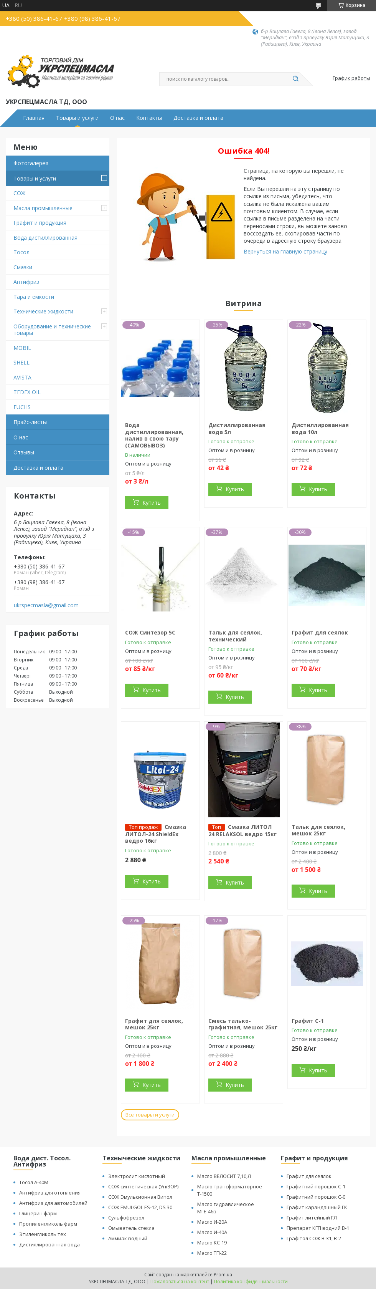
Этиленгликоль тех (42, 1234)
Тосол (21, 252)
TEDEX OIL (27, 392)
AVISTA (22, 377)
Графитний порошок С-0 (316, 1196)
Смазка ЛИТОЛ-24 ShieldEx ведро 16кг (155, 834)
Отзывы (23, 452)
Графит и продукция (39, 222)
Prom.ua (223, 1274)
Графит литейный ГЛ (312, 1217)
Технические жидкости (43, 311)
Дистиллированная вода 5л (237, 428)
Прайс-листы (30, 422)
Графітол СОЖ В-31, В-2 (314, 1238)
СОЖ (19, 193)
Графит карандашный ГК (317, 1207)
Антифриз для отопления (50, 1192)
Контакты (149, 118)
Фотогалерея (30, 163)
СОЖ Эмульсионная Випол (140, 1196)
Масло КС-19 (212, 1242)
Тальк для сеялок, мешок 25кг (318, 830)
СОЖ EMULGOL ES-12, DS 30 (140, 1207)
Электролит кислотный (136, 1176)
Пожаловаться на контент (179, 1281)
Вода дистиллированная (45, 237)
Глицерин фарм (38, 1213)
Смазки (22, 267)
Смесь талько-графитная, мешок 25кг (242, 1024)
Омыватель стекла (131, 1227)
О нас (117, 118)
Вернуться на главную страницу (285, 251)
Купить (151, 502)
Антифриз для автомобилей (53, 1203)
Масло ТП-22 (212, 1252)
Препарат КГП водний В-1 (318, 1227)
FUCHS (22, 407)
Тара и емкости (33, 296)
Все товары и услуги (150, 1114)
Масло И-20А (212, 1221)
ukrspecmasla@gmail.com (46, 605)
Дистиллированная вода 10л (320, 428)
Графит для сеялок (320, 632)
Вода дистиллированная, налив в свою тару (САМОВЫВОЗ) (154, 435)
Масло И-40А (212, 1232)
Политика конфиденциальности (251, 1281)
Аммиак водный (127, 1238)
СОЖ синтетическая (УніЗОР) (143, 1186)
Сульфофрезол (126, 1217)
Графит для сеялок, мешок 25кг (154, 1024)
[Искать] (295, 79)
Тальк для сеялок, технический (235, 636)
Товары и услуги (77, 118)
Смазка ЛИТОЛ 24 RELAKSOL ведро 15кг (242, 830)
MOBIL (22, 347)
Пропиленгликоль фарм (48, 1223)
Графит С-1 (308, 1020)
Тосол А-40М (33, 1182)
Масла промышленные (43, 208)
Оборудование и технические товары (52, 330)
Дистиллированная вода (49, 1244)
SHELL (21, 362)
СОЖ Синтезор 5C (150, 632)
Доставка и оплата (198, 118)
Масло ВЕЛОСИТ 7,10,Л (224, 1176)
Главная (34, 118)
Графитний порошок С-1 (316, 1186)
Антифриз (26, 281)
